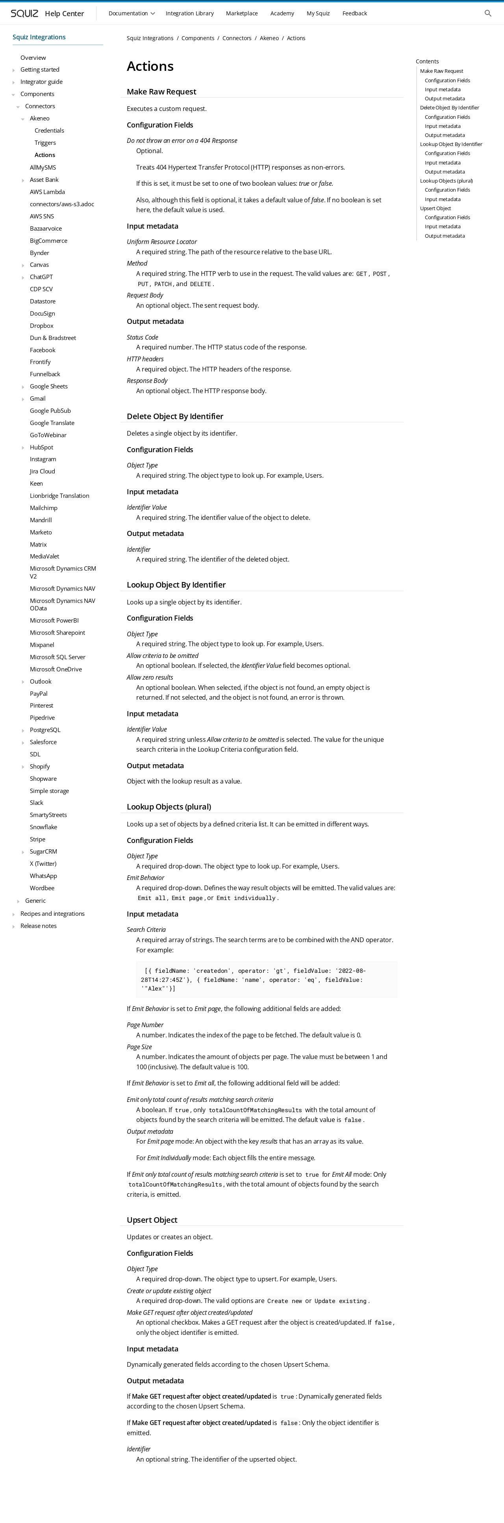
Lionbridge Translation (59, 495)
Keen (36, 483)
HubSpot (41, 447)
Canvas (39, 264)
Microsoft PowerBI (54, 620)
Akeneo (40, 118)
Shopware (43, 778)
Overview (33, 57)
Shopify (40, 766)
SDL (35, 754)
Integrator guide (41, 81)
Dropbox (42, 325)
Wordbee (42, 888)
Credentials (49, 130)
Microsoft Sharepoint (57, 632)
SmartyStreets (48, 815)
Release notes (38, 926)
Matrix (38, 544)
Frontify (40, 362)
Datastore (43, 301)
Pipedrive (42, 717)
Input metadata (443, 89)
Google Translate (52, 423)
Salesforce (43, 742)
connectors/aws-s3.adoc (62, 204)
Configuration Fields (447, 80)
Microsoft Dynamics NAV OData (62, 604)
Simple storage (49, 791)
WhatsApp (43, 876)
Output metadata (445, 98)
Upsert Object (435, 208)
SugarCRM (43, 851)
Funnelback (45, 374)
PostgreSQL (45, 730)
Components (37, 94)
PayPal (39, 693)
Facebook (42, 350)
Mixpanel (42, 645)
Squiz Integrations (39, 37)
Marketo (41, 532)
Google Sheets (48, 386)
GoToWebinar (48, 435)
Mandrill (41, 520)
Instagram (43, 459)
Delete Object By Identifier (449, 107)
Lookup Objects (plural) (446, 180)
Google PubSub (50, 410)
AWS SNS (42, 216)
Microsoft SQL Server (57, 657)
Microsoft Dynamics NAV (62, 588)
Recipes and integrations (52, 913)
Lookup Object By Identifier (451, 144)
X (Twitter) (43, 863)
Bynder (39, 253)
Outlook (41, 681)
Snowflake (43, 827)
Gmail (38, 398)
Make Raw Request (441, 70)
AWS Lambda (47, 192)
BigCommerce (48, 240)
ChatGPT (41, 277)
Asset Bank (44, 179)
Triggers (45, 142)
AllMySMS (43, 167)
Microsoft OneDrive (56, 669)
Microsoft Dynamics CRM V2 (63, 572)
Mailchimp (43, 508)
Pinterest (41, 705)
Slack (36, 802)
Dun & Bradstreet (53, 338)
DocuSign (42, 313)
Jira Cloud (42, 471)
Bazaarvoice (46, 228)
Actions (45, 155)
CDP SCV (41, 289)
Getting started (39, 69)
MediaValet (44, 556)
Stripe (37, 839)
